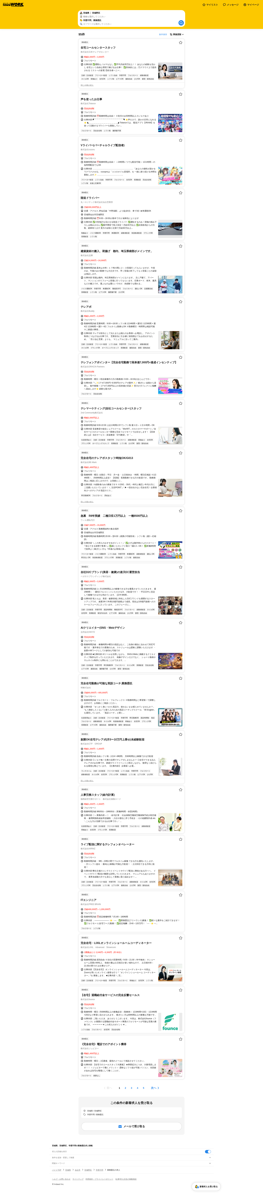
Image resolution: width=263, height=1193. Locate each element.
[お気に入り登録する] (180, 42)
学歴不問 (99, 1170)
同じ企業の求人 (87, 85)
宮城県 (68, 1170)
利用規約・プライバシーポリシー (99, 1179)
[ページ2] (125, 1088)
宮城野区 (88, 1170)
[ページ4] (137, 1088)
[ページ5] (143, 1088)
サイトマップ (78, 1179)
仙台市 (77, 1170)
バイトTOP (56, 1170)
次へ (153, 1087)
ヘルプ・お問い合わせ (61, 1179)
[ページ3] (131, 1088)
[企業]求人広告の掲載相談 (126, 1179)
